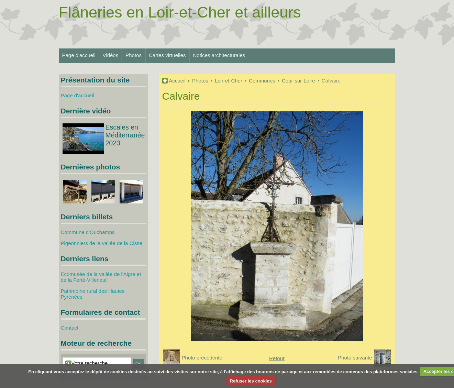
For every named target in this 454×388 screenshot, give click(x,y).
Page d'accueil (79, 55)
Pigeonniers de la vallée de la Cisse (102, 243)
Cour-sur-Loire (298, 81)
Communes (262, 81)
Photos (133, 55)
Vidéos (111, 55)
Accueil (177, 81)
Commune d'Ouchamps (88, 232)
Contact (70, 328)
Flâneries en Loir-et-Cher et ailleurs (180, 12)
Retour (277, 358)
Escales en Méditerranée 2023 (125, 135)
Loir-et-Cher (228, 81)
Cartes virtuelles (167, 55)
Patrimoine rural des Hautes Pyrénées (93, 294)
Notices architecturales (219, 55)
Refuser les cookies (251, 381)
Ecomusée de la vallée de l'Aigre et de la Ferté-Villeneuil (101, 277)
